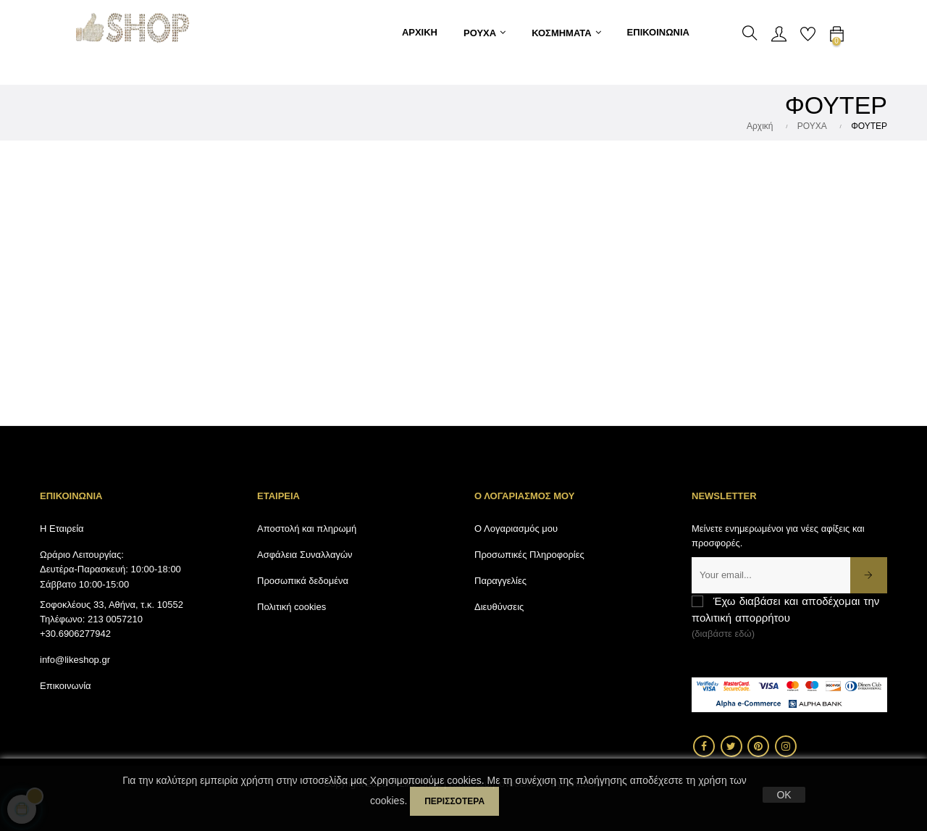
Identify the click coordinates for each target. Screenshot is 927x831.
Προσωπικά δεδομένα (302, 580)
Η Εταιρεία (62, 528)
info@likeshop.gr (75, 659)
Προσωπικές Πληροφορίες (529, 554)
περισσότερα (454, 801)
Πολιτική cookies (291, 606)
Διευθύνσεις (499, 606)
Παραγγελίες (500, 580)
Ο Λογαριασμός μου (516, 528)
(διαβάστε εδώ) (723, 633)
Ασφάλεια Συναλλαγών (305, 554)
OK (783, 795)
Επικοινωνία (65, 685)
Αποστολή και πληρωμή (306, 528)
